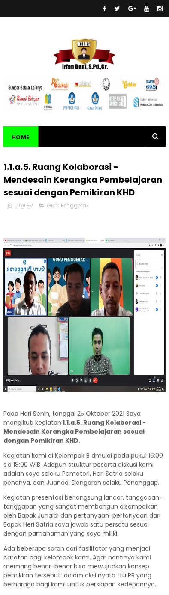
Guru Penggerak (68, 205)
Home (21, 137)
